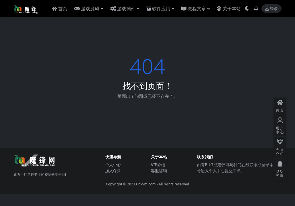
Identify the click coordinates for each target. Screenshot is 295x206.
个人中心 (113, 164)
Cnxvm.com (146, 184)
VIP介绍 (158, 164)
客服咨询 (159, 170)
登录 (271, 9)
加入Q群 (112, 170)
